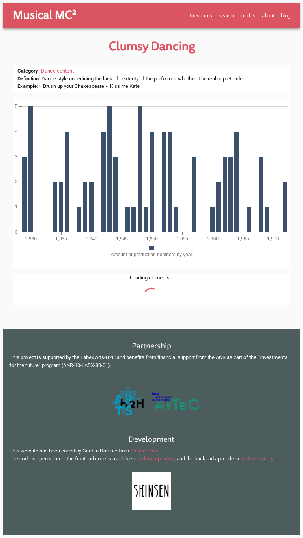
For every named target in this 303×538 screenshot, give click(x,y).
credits (248, 16)
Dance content (57, 71)
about (268, 16)
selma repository (157, 459)
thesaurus (201, 16)
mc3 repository (256, 459)
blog (285, 16)
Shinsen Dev (144, 451)
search (226, 16)
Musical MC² (44, 15)
